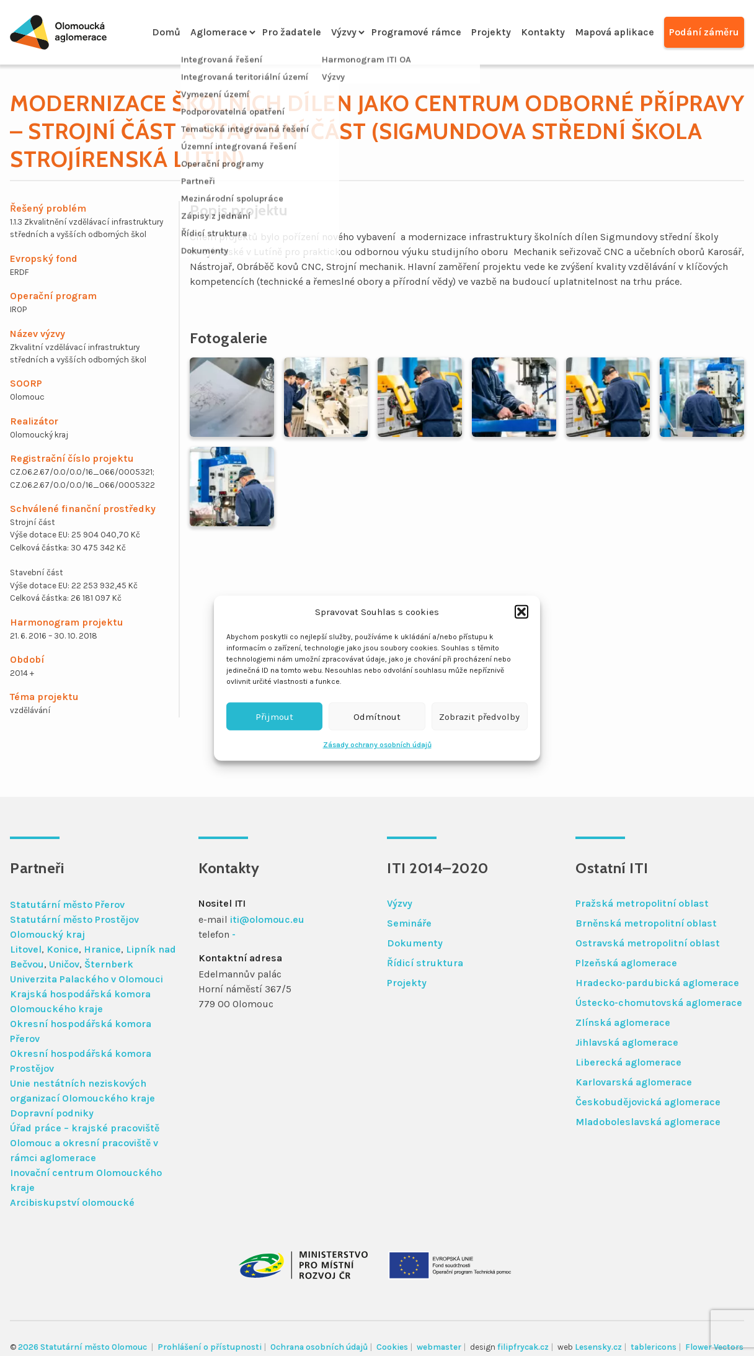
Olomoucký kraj (47, 934)
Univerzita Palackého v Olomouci (86, 979)
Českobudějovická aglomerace (648, 1102)
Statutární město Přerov (67, 904)
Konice (63, 949)
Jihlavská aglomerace (626, 1042)
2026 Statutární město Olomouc (83, 1347)
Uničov (64, 964)
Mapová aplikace (614, 32)
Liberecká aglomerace (628, 1062)
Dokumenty (415, 943)
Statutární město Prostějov (74, 919)
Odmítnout (377, 716)
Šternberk (108, 964)
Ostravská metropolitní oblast (647, 943)
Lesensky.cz (598, 1347)
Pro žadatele (291, 32)
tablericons (653, 1347)
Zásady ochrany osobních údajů (377, 744)
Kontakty (543, 32)
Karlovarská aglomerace (633, 1082)
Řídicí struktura (425, 963)
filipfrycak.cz (523, 1347)
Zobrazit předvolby (479, 716)
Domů (166, 32)
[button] (521, 612)
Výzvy (344, 32)
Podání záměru (704, 32)
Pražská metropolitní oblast (642, 903)
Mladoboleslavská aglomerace (648, 1122)
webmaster (439, 1347)
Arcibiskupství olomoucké (72, 1202)
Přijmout (274, 716)
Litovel (26, 949)
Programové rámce (416, 32)
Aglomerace (218, 32)
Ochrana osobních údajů (319, 1347)
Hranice (102, 949)
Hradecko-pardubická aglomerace (657, 983)
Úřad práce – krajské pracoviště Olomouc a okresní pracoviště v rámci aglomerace (84, 1143)
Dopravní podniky (52, 1113)
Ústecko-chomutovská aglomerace (658, 1002)
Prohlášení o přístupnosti (209, 1347)
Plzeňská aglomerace (626, 963)
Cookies (392, 1347)
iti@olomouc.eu (267, 919)
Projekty (491, 32)
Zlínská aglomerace (622, 1022)
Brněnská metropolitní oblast (646, 923)
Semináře (409, 923)
